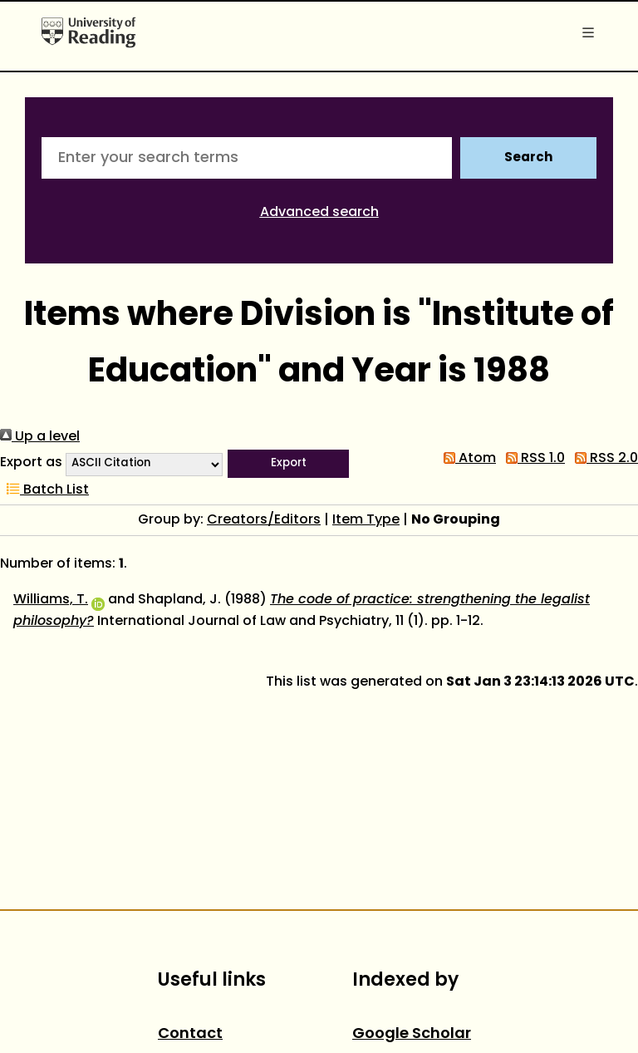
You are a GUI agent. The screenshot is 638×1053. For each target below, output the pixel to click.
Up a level (40, 437)
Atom (466, 459)
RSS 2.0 (603, 459)
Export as (31, 463)
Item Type (366, 520)
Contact (190, 1034)
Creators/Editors (264, 520)
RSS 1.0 (532, 459)
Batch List (44, 490)
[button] (288, 464)
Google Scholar (411, 1034)
